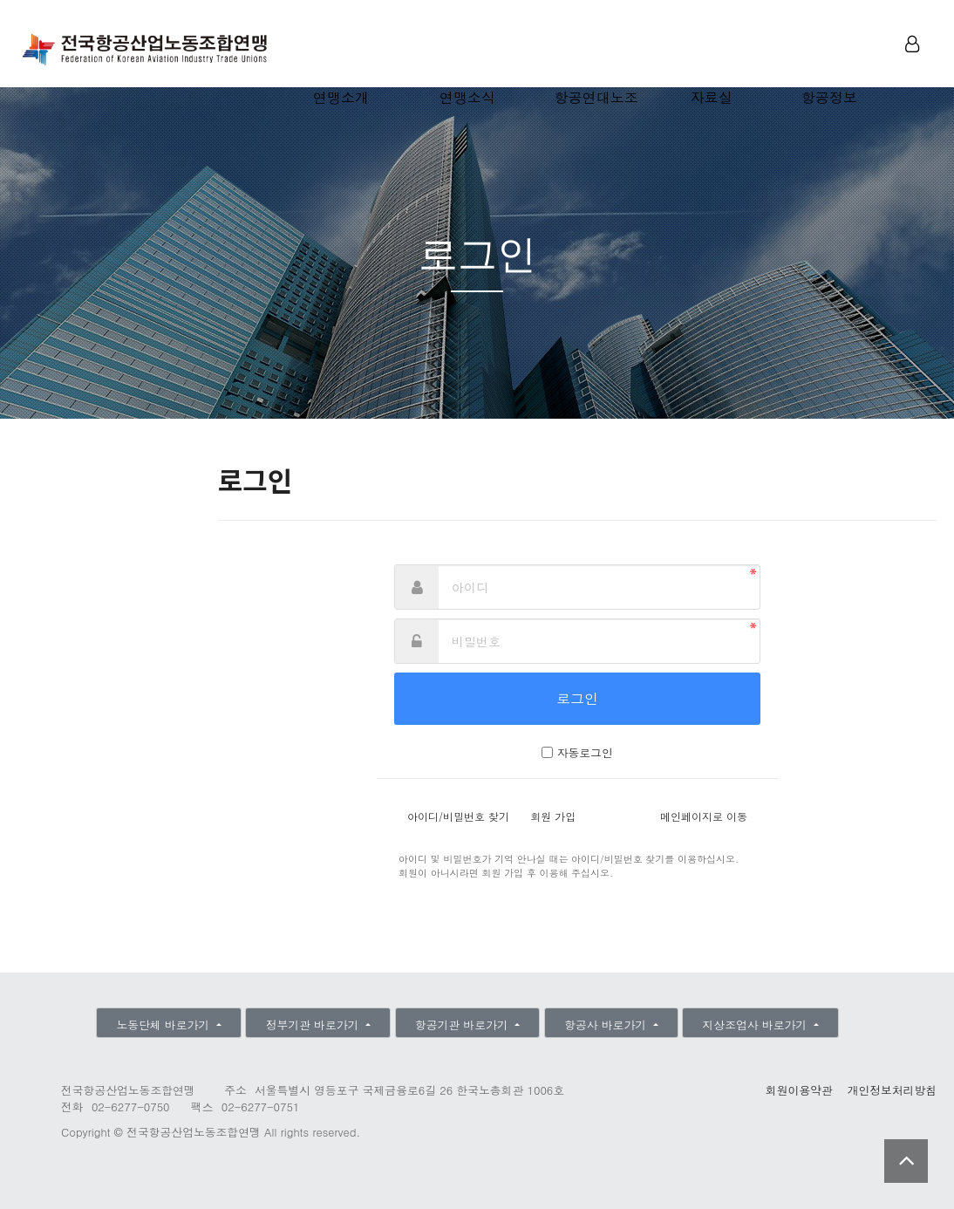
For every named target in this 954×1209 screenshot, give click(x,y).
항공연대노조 (596, 97)
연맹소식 (467, 97)
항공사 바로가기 (607, 1024)
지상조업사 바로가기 (757, 1024)
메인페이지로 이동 (703, 816)
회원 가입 (553, 816)
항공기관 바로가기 (463, 1024)
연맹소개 (341, 97)
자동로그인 (585, 752)
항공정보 (829, 97)
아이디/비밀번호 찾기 (458, 816)
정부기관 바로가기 (314, 1024)
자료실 (712, 97)
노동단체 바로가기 (164, 1024)
